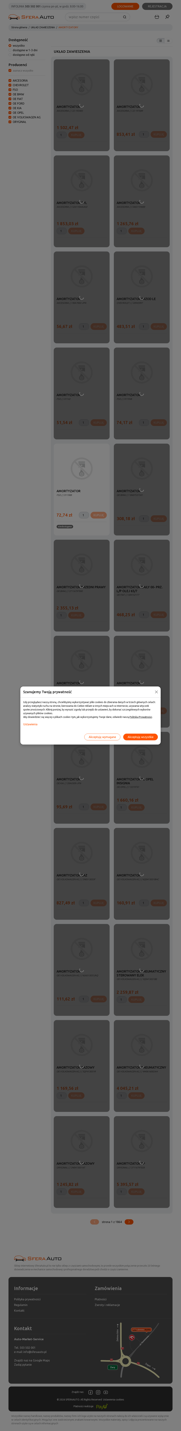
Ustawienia (30, 724)
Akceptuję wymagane (102, 737)
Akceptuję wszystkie (140, 737)
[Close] (156, 692)
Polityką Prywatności (141, 717)
